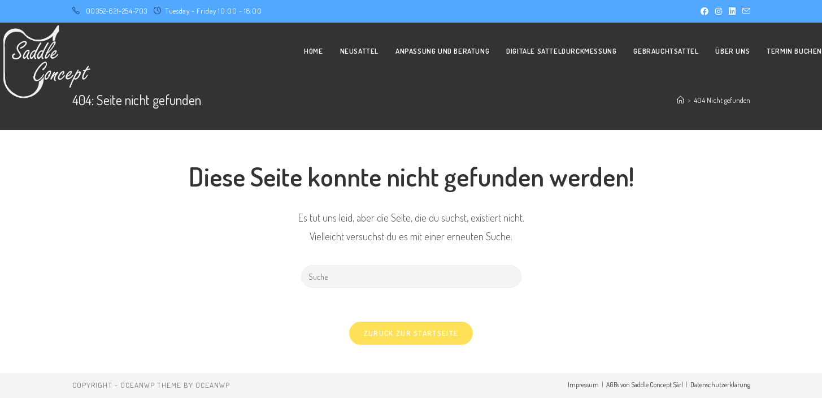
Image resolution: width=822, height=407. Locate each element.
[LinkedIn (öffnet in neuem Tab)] (732, 11)
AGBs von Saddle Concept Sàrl (644, 384)
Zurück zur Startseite (411, 332)
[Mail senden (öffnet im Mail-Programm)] (744, 11)
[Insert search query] (411, 276)
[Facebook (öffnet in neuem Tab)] (704, 11)
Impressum (583, 384)
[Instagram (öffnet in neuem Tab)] (718, 11)
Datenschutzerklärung (720, 384)
